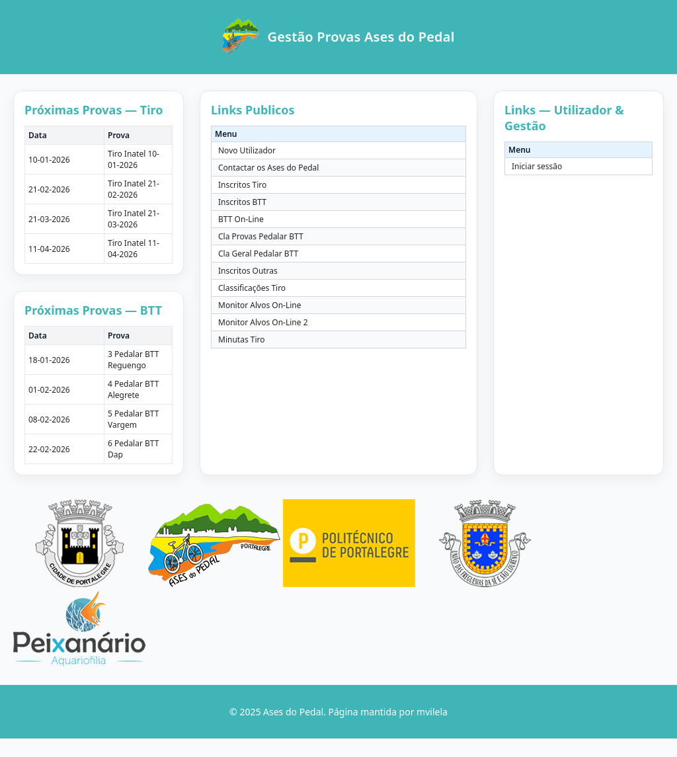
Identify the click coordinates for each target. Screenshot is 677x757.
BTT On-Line (241, 219)
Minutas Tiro (241, 339)
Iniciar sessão (537, 166)
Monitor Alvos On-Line (259, 305)
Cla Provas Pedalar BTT (260, 236)
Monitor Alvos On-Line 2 (263, 322)
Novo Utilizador (247, 150)
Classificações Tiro (252, 288)
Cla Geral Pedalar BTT (258, 253)
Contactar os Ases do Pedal (268, 167)
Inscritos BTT (242, 202)
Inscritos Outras (248, 270)
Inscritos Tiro (242, 184)
